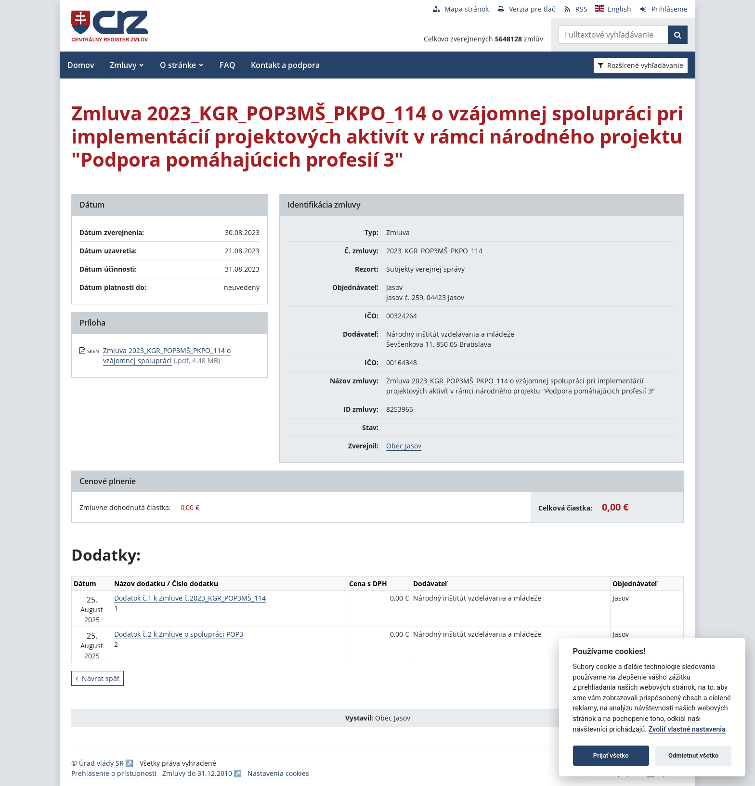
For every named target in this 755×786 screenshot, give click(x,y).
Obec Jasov (403, 445)
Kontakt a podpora (285, 65)
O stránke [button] (178, 65)
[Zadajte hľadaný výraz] (613, 35)
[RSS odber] (575, 8)
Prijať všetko (611, 755)
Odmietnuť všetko (693, 755)
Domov (80, 65)
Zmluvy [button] (123, 65)
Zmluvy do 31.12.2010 (197, 773)
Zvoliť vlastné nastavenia (687, 729)
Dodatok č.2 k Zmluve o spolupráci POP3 (178, 634)
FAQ (227, 65)
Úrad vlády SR (101, 763)
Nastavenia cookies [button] (278, 773)
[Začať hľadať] (678, 35)
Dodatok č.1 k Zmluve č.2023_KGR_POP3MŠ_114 (190, 598)
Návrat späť (97, 678)
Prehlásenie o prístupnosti (113, 773)
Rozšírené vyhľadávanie (640, 65)
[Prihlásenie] (663, 8)
